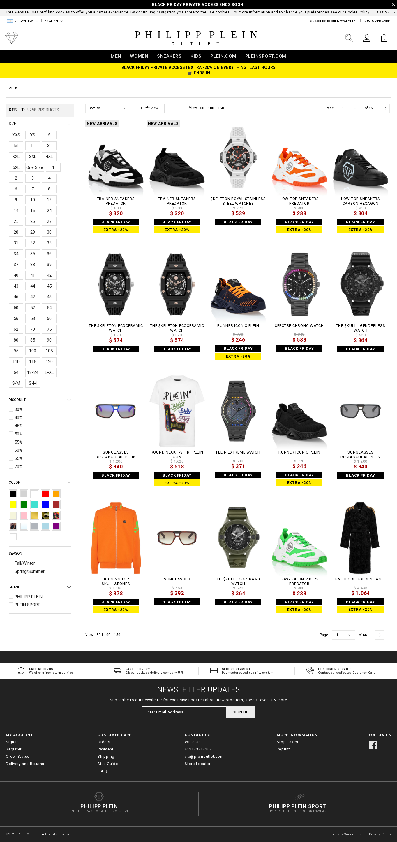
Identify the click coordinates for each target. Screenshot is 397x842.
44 (32, 286)
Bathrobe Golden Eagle (360, 579)
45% (18, 425)
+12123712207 (198, 749)
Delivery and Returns (25, 764)
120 (49, 361)
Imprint (283, 749)
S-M (33, 383)
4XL (49, 156)
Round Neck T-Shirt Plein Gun (177, 454)
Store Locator (198, 764)
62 (16, 329)
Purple (56, 526)
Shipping (106, 756)
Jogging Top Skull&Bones (116, 581)
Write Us (193, 742)
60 (49, 318)
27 (49, 221)
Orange (56, 493)
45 (49, 286)
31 (16, 243)
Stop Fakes (287, 742)
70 (32, 329)
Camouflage (45, 515)
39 (49, 264)
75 (49, 329)
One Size (34, 167)
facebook (373, 745)
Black (13, 493)
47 (32, 297)
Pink (24, 515)
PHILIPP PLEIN (29, 596)
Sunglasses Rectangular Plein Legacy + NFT (116, 454)
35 (32, 253)
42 (49, 275)
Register (14, 749)
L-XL (49, 372)
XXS (16, 135)
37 (16, 264)
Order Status (17, 756)
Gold (34, 515)
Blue (45, 504)
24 (49, 210)
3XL (32, 156)
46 (16, 297)
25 (16, 221)
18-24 (32, 372)
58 (32, 318)
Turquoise (34, 504)
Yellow (13, 504)
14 (16, 210)
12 (49, 199)
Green (24, 504)
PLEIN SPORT (27, 605)
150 (221, 108)
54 (49, 307)
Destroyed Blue (13, 537)
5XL (16, 167)
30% (18, 409)
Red (45, 493)
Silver (34, 526)
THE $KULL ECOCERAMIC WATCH (238, 581)
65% (18, 458)
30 (49, 232)
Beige (13, 515)
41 (32, 275)
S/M (16, 383)
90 (49, 340)
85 (32, 340)
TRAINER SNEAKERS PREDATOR (116, 201)
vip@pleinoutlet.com (204, 756)
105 (49, 350)
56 (16, 318)
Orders (104, 742)
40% (18, 417)
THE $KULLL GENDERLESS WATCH (360, 327)
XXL (16, 156)
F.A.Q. (103, 771)
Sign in (12, 742)
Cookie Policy (357, 12)
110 (16, 361)
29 (32, 232)
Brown (56, 504)
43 (16, 286)
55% (18, 442)
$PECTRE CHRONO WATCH (299, 325)
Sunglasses (177, 579)
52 (32, 307)
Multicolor (56, 515)
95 (16, 350)
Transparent (24, 526)
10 (32, 199)
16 (32, 210)
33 (49, 243)
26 (32, 221)
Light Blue (45, 526)
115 (32, 361)
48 (49, 297)
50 (16, 307)
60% (18, 450)
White (34, 493)
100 (32, 350)
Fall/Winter (25, 563)
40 (16, 275)
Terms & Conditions (346, 834)
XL (49, 145)
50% (18, 434)
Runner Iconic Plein (238, 325)
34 (16, 253)
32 (32, 243)
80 (16, 340)
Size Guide (108, 764)
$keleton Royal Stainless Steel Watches (238, 201)
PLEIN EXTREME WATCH (238, 452)
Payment (105, 749)
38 (32, 264)
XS (32, 135)
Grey (24, 493)
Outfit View (149, 108)
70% (18, 466)
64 (16, 372)
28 (16, 232)
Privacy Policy (380, 834)
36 (49, 253)
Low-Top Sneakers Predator (299, 201)
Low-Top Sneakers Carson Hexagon (360, 201)
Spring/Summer (30, 571)
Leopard (13, 526)
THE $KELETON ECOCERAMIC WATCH (116, 327)
